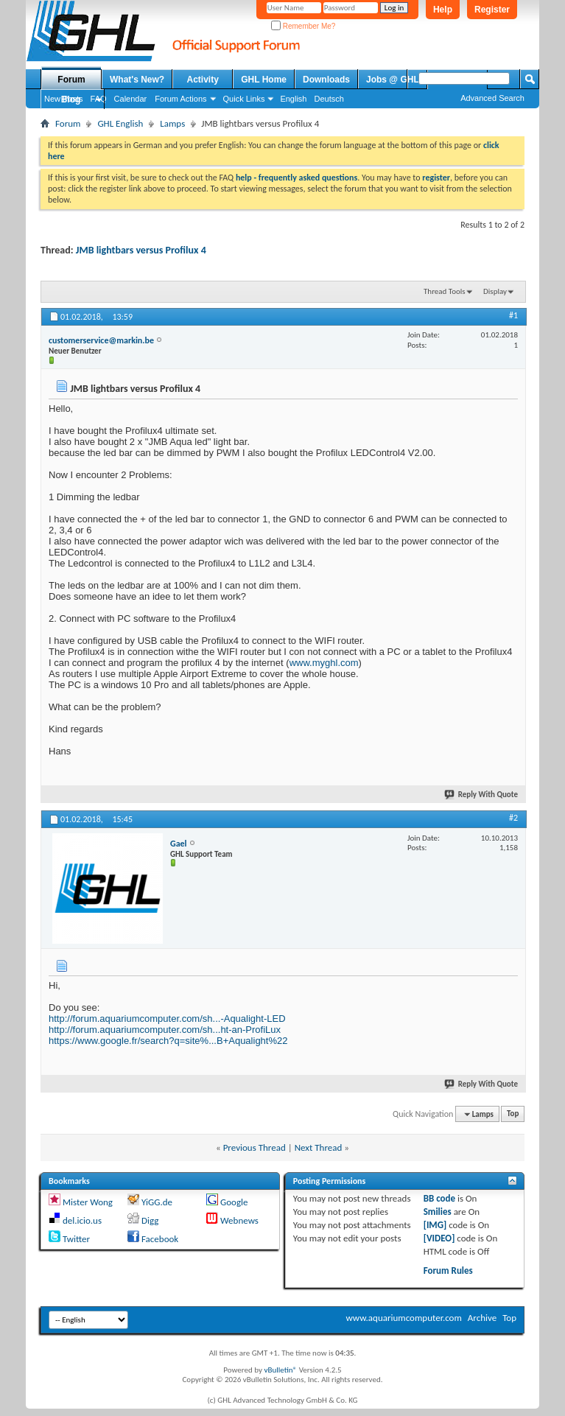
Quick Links (244, 98)
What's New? (137, 79)
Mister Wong (88, 1202)
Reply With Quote (482, 794)
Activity (203, 79)
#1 (513, 315)
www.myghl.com (324, 662)
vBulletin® (280, 1370)
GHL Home (264, 79)
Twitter (76, 1238)
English (293, 98)
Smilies (438, 1211)
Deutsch (328, 98)
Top (513, 1114)
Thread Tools (445, 291)
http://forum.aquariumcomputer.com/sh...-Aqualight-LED (167, 1018)
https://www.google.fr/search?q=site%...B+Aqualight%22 (168, 1040)
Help (442, 9)
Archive (482, 1317)
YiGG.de (156, 1202)
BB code (439, 1198)
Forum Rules (448, 1270)
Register (492, 9)
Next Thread (319, 1147)
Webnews (239, 1220)
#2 (513, 818)
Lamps (172, 123)
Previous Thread (254, 1147)
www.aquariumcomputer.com (403, 1317)
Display (495, 291)
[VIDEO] (439, 1238)
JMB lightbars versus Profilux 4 (141, 250)
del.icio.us (82, 1220)
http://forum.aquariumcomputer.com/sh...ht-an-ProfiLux (165, 1029)
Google (234, 1202)
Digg (149, 1220)
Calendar (130, 98)
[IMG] (435, 1224)
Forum (71, 79)
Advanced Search (492, 98)
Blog (71, 99)
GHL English (120, 123)
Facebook (159, 1238)
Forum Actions (180, 98)
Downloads (326, 79)
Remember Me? (303, 26)
